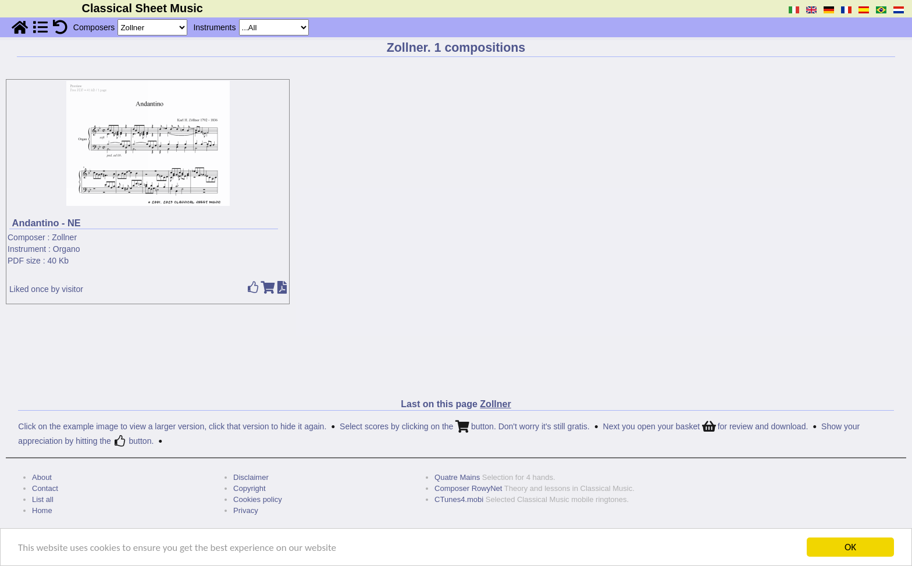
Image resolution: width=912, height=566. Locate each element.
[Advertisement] (456, 346)
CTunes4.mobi (458, 499)
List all (43, 499)
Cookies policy (257, 499)
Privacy (245, 510)
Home (42, 510)
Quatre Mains (457, 477)
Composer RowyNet (468, 488)
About (42, 477)
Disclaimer (251, 477)
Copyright (249, 488)
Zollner (64, 237)
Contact (45, 488)
